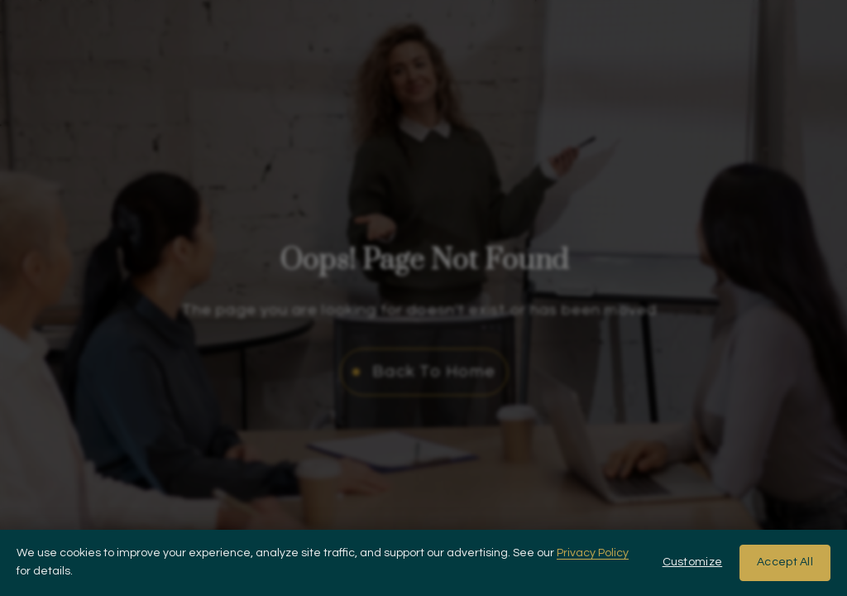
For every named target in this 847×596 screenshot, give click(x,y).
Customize (693, 562)
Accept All (785, 562)
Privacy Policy (593, 553)
